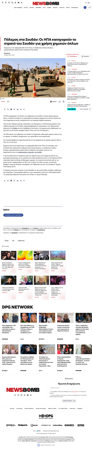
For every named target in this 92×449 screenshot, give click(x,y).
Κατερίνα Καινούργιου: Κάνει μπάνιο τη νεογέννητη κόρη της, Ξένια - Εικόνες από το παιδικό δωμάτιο (9, 360)
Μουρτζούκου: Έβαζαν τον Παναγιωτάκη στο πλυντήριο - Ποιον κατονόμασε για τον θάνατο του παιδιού (27, 360)
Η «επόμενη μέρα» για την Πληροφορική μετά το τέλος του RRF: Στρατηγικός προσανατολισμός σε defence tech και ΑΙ (78, 73)
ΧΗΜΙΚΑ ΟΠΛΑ (21, 240)
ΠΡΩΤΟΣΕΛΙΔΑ (74, 7)
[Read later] (64, 101)
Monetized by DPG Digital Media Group (51, 430)
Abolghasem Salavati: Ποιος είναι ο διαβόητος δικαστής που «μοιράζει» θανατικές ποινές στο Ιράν (76, 89)
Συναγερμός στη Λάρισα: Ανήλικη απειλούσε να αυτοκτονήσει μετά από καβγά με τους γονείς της (78, 81)
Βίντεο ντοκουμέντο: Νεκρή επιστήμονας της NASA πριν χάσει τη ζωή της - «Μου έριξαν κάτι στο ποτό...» (8, 265)
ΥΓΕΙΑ (44, 7)
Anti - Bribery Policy (63, 408)
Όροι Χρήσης (19, 408)
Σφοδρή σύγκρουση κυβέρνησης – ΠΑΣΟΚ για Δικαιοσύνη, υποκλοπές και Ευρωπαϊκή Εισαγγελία (78, 106)
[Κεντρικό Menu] (89, 7)
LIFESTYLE (61, 7)
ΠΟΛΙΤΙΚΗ (31, 7)
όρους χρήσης (74, 391)
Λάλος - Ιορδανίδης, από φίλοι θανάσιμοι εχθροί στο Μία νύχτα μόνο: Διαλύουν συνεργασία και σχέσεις (82, 330)
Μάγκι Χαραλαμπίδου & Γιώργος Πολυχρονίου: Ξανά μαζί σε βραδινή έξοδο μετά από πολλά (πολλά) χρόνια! (64, 361)
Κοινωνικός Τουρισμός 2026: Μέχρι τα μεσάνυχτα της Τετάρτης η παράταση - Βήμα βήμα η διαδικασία (78, 98)
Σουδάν (15, 128)
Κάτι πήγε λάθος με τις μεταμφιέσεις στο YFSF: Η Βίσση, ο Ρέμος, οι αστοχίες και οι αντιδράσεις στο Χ (27, 329)
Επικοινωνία (72, 408)
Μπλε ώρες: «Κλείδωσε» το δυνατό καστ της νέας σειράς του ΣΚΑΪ (8, 289)
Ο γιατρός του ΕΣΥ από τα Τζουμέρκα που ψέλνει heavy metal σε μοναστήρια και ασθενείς (77, 64)
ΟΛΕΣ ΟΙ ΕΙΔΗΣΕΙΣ (18, 7)
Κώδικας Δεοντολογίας (41, 408)
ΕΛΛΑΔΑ (26, 7)
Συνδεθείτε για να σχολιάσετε (13, 215)
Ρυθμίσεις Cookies (52, 408)
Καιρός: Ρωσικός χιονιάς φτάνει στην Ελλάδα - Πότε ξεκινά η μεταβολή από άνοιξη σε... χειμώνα (24, 265)
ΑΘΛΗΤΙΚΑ (55, 7)
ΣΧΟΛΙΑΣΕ (53, 102)
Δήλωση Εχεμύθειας (29, 408)
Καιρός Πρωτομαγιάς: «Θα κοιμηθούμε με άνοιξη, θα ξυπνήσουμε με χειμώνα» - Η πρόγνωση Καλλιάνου (40, 265)
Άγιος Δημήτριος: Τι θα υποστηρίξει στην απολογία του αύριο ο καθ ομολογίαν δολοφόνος (9, 329)
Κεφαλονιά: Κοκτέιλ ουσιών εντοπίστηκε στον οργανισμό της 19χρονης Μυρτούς (63, 328)
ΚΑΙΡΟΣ (68, 7)
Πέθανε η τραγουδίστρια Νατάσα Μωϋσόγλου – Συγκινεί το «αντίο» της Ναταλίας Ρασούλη (83, 360)
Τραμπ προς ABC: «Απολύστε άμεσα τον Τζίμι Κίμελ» (23, 289)
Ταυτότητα (12, 408)
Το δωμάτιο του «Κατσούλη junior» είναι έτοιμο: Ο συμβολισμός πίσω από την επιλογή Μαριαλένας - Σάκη (46, 361)
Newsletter (14, 232)
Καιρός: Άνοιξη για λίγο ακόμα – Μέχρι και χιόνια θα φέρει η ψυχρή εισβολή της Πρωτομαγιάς (57, 265)
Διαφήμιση (79, 408)
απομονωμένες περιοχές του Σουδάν (30, 152)
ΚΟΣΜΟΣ (49, 7)
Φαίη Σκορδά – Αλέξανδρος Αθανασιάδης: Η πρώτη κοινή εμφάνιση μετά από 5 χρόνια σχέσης (46, 329)
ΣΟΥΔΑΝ (6, 240)
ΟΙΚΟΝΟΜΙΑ (38, 7)
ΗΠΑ (13, 240)
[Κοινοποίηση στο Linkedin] (17, 109)
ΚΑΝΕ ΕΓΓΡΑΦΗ (69, 401)
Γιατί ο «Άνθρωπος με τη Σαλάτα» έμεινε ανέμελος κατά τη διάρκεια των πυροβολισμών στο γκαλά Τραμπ (57, 291)
